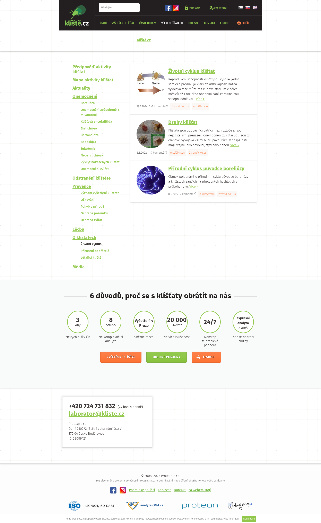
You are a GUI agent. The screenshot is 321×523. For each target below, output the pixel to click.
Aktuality (81, 88)
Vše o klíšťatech (172, 23)
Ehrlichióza (89, 128)
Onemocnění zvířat (95, 169)
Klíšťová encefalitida (96, 121)
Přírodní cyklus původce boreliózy (206, 169)
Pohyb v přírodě (92, 206)
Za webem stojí (200, 490)
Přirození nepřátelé (95, 251)
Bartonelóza (90, 135)
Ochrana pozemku (94, 213)
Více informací (231, 518)
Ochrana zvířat (91, 220)
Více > (200, 99)
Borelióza (88, 103)
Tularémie (88, 148)
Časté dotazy (147, 23)
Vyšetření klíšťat (123, 23)
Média (78, 267)
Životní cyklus (91, 244)
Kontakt (209, 23)
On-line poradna (166, 357)
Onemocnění (84, 96)
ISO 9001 (91, 505)
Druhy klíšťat (182, 122)
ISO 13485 (107, 505)
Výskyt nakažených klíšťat (100, 162)
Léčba (78, 229)
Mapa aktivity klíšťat (92, 80)
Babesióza (88, 142)
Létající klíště (91, 257)
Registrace (220, 8)
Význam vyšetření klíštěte (100, 193)
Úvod (103, 23)
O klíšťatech (84, 237)
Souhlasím (249, 518)
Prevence (81, 186)
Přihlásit (194, 8)
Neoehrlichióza (92, 155)
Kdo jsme (193, 23)
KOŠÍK (246, 23)
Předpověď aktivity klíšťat (91, 69)
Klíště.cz (144, 40)
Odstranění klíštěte (91, 178)
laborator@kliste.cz (96, 414)
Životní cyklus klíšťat (191, 71)
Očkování (88, 199)
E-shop (224, 23)
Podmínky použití (142, 490)
